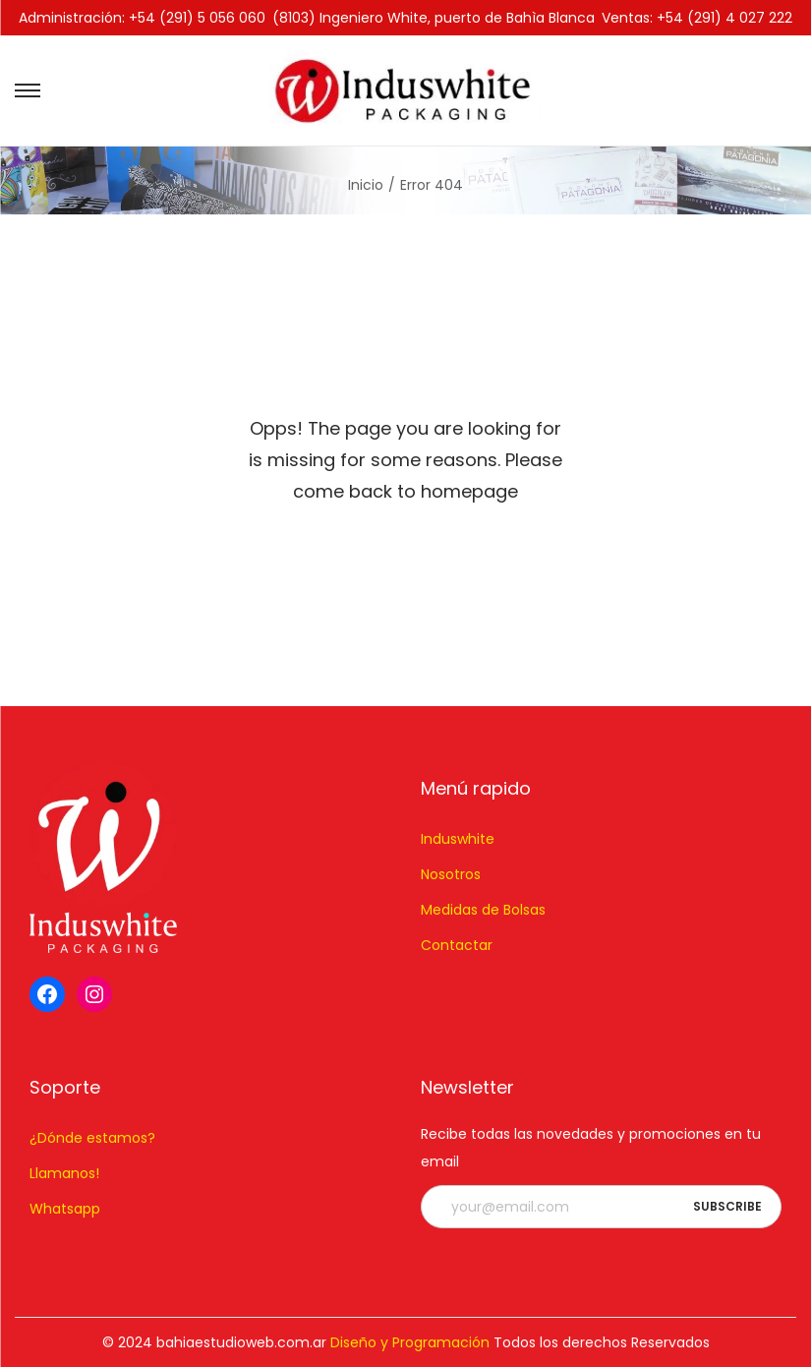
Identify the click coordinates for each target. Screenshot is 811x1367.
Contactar (456, 945)
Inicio (365, 185)
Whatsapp (64, 1208)
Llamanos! (64, 1173)
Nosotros (451, 874)
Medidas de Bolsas (483, 910)
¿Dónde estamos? (92, 1138)
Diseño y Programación (410, 1342)
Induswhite (457, 839)
